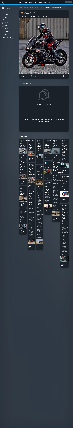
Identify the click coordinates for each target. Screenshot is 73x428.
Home (20, 2)
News (5, 34)
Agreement (8, 38)
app (42, 120)
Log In (31, 120)
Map (45, 2)
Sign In (68, 2)
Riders (25, 2)
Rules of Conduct (10, 39)
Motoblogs (6, 31)
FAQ (4, 37)
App (49, 2)
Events (40, 2)
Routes (35, 2)
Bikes (30, 2)
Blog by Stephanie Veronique (31, 7)
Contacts (7, 37)
